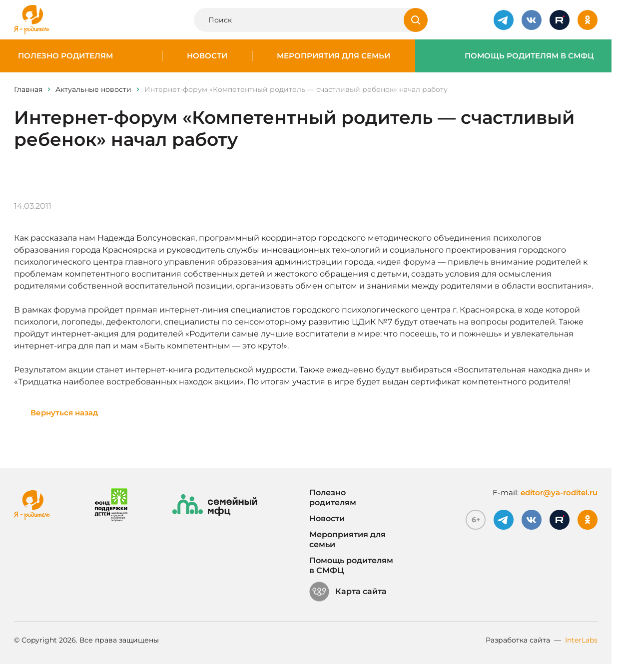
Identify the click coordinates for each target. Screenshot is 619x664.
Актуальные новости (93, 89)
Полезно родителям (65, 55)
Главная (28, 89)
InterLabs (581, 640)
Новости (207, 55)
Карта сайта (348, 592)
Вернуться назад (64, 412)
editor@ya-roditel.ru (559, 492)
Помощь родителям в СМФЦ (529, 55)
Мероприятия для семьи (333, 55)
